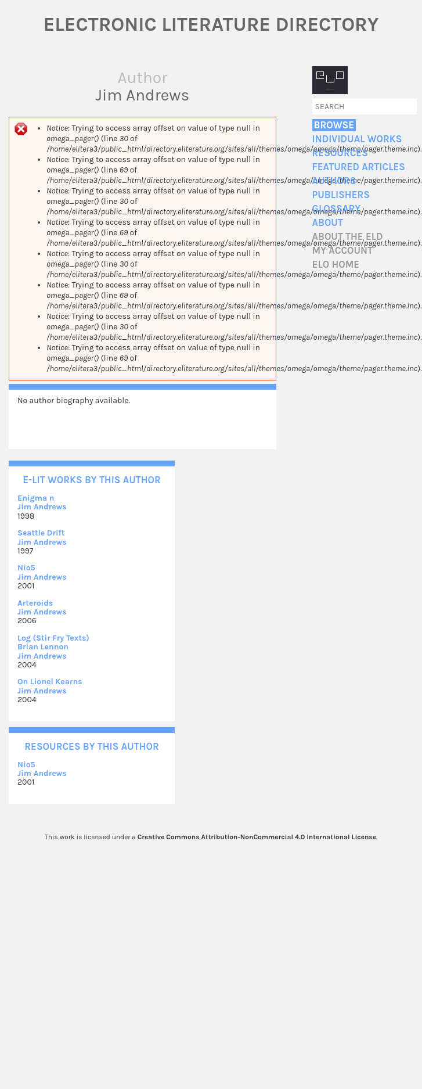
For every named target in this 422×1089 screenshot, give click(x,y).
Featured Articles (358, 166)
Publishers (341, 194)
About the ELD (347, 236)
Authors (334, 180)
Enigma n (35, 498)
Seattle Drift (40, 533)
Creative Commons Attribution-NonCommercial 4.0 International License (257, 837)
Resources (340, 153)
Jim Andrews (42, 507)
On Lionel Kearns (49, 682)
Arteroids (35, 603)
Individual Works (357, 139)
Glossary (336, 208)
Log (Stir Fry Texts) (53, 638)
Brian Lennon (42, 647)
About (327, 222)
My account (342, 250)
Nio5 (26, 568)
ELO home (336, 264)
